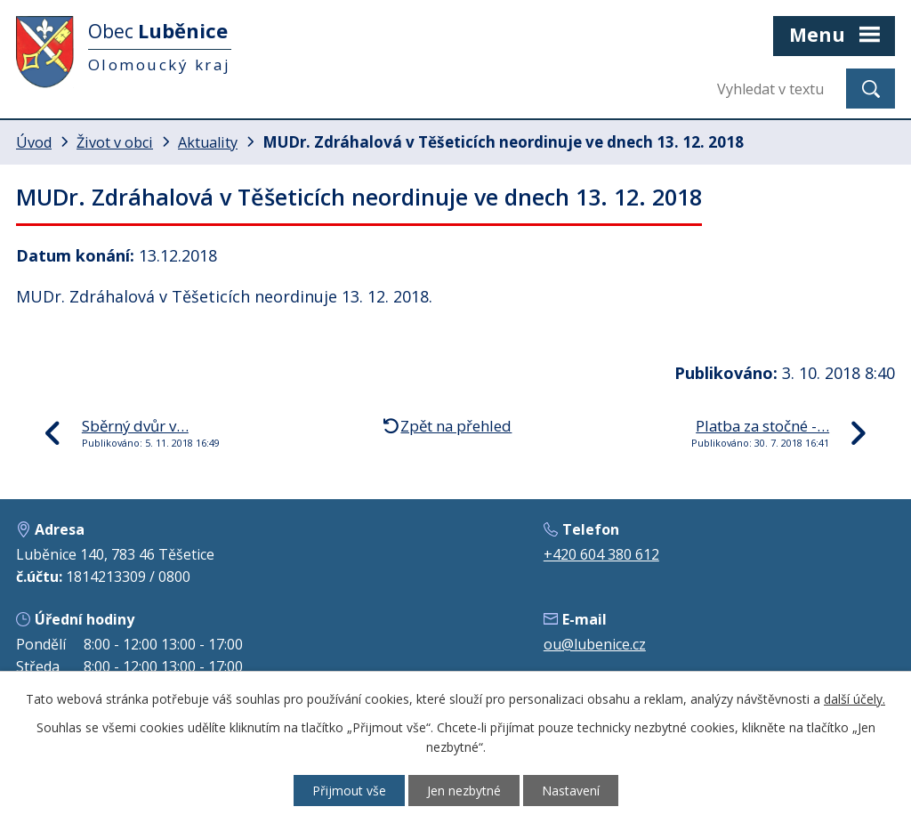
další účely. (854, 698)
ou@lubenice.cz (595, 644)
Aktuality (208, 142)
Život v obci (115, 142)
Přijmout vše (349, 790)
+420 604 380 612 (601, 554)
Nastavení (571, 790)
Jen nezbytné (464, 790)
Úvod (34, 142)
